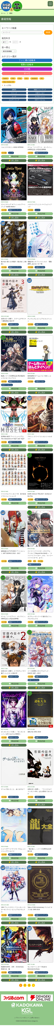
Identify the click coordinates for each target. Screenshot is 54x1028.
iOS (26, 78)
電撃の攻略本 (27, 64)
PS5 (13, 78)
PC (42, 78)
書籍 (10, 13)
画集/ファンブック (40, 89)
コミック (14, 93)
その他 (27, 69)
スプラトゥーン (40, 96)
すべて (27, 73)
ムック (14, 96)
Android (34, 78)
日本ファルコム (40, 100)
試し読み (14, 161)
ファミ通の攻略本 (27, 60)
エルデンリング (14, 100)
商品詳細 (14, 157)
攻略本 (14, 89)
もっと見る (6, 85)
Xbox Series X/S (8, 82)
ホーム (3, 13)
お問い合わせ (34, 1020)
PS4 (19, 78)
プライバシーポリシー (22, 1020)
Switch (5, 78)
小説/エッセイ (40, 93)
